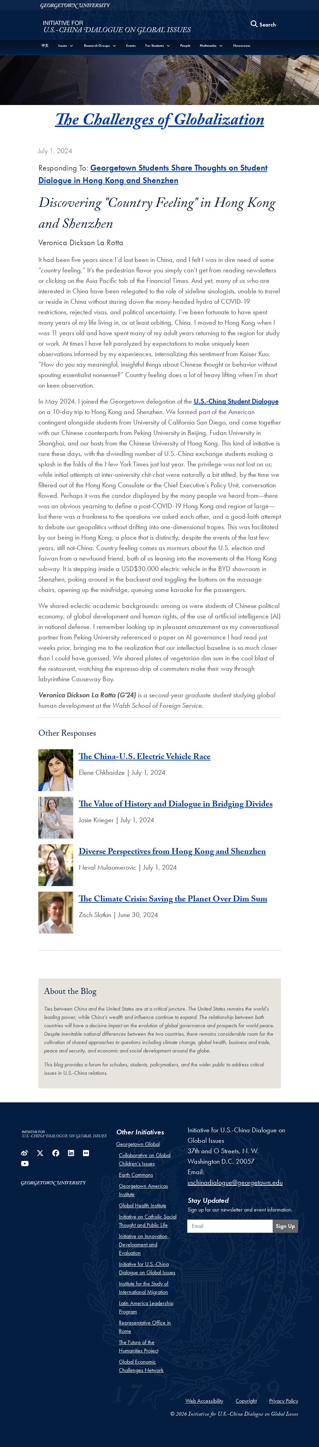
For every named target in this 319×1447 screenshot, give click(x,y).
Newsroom (241, 45)
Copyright (246, 1400)
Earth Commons (136, 1174)
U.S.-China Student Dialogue (236, 401)
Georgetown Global (138, 1144)
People (185, 45)
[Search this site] (263, 25)
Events (131, 45)
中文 (44, 45)
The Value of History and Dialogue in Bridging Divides (176, 805)
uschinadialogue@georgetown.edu (235, 1182)
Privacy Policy (283, 1400)
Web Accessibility (204, 1400)
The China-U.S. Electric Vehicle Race (145, 758)
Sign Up (285, 1226)
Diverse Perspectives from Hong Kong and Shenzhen (172, 853)
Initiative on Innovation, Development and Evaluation (144, 1244)
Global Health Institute (142, 1205)
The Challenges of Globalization (159, 122)
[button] (66, 45)
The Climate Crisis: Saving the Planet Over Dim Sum (173, 900)
